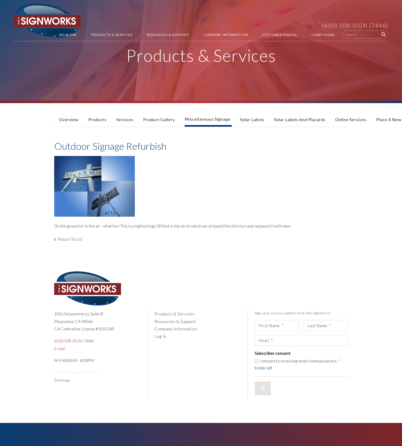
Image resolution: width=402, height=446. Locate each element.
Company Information (225, 35)
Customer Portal (279, 35)
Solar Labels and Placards (299, 119)
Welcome (68, 35)
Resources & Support (168, 35)
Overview (69, 119)
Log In (160, 336)
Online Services (351, 119)
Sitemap (62, 380)
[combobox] (365, 34)
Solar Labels (252, 119)
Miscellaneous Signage (208, 119)
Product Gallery (159, 119)
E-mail (59, 348)
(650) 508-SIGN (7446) (355, 25)
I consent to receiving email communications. (297, 360)
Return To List (70, 239)
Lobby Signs (323, 35)
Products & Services (111, 35)
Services (124, 119)
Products (97, 119)
